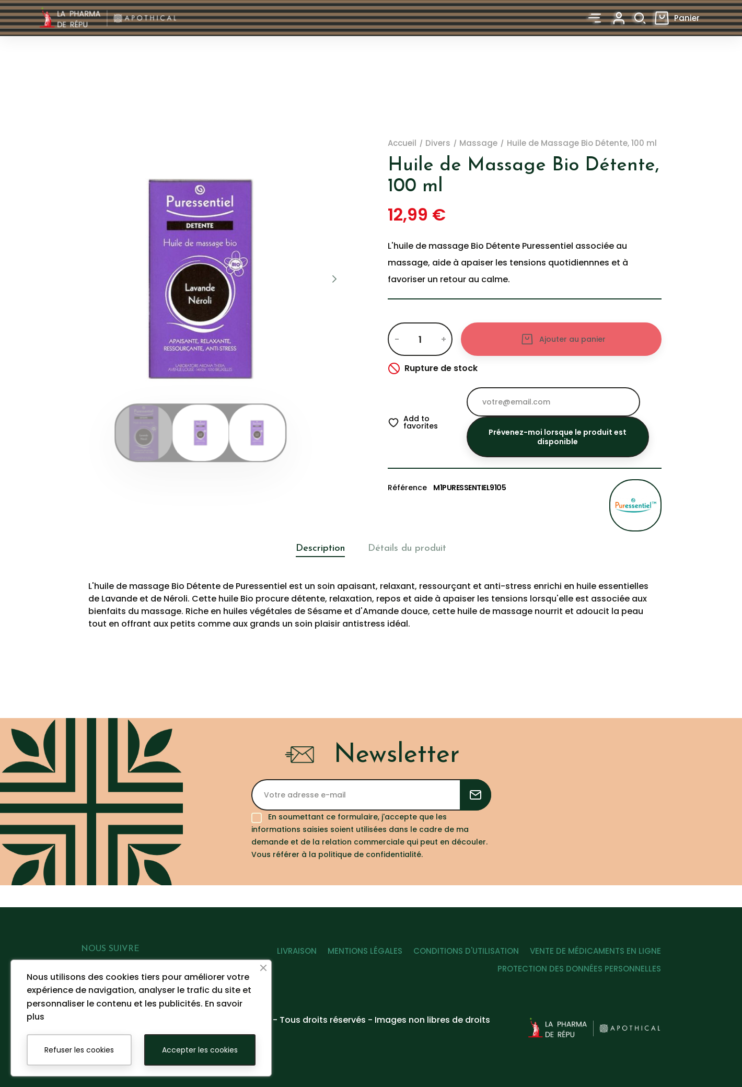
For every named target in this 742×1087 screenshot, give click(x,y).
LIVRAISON (276, 963)
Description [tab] (311, 548)
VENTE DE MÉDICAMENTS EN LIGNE (595, 963)
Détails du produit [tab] (412, 548)
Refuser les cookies (79, 1050)
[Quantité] (420, 339)
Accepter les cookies (200, 1050)
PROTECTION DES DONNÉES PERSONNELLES (579, 981)
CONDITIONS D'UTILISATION (459, 963)
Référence (407, 487)
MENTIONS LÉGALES (351, 963)
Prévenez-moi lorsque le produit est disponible (558, 437)
